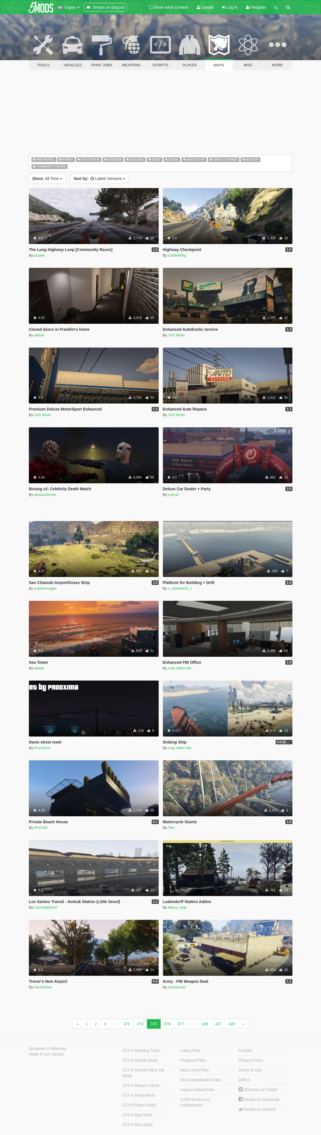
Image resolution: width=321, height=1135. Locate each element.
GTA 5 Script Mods (138, 1095)
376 (167, 1024)
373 (126, 1024)
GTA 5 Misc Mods (137, 1124)
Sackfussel (43, 987)
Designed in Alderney (47, 1048)
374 (140, 1024)
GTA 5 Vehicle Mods (140, 1060)
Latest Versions (99, 178)
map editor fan (179, 668)
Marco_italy (177, 907)
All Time (47, 178)
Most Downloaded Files (201, 1080)
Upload (205, 7)
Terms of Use (250, 1070)
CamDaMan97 (46, 907)
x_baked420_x (180, 588)
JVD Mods (176, 335)
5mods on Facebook (259, 1099)
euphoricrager (45, 588)
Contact (245, 1050)
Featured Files (193, 1060)
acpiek (39, 255)
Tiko (171, 828)
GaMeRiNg (177, 255)
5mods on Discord (257, 1109)
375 (154, 1024)
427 (218, 1024)
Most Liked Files (195, 1070)
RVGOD (40, 828)
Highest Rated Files (198, 1089)
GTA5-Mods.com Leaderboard (195, 1102)
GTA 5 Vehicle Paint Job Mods (143, 1073)
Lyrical (173, 495)
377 (181, 1024)
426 (205, 1024)
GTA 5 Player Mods (139, 1105)
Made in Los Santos (46, 1054)
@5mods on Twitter (258, 1089)
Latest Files (191, 1050)
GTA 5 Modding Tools (141, 1050)
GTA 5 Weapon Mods (141, 1085)
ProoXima (42, 748)
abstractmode (45, 495)
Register (256, 7)
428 (231, 1024)
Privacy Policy (251, 1060)
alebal (39, 335)
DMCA (244, 1080)
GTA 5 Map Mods (137, 1115)
